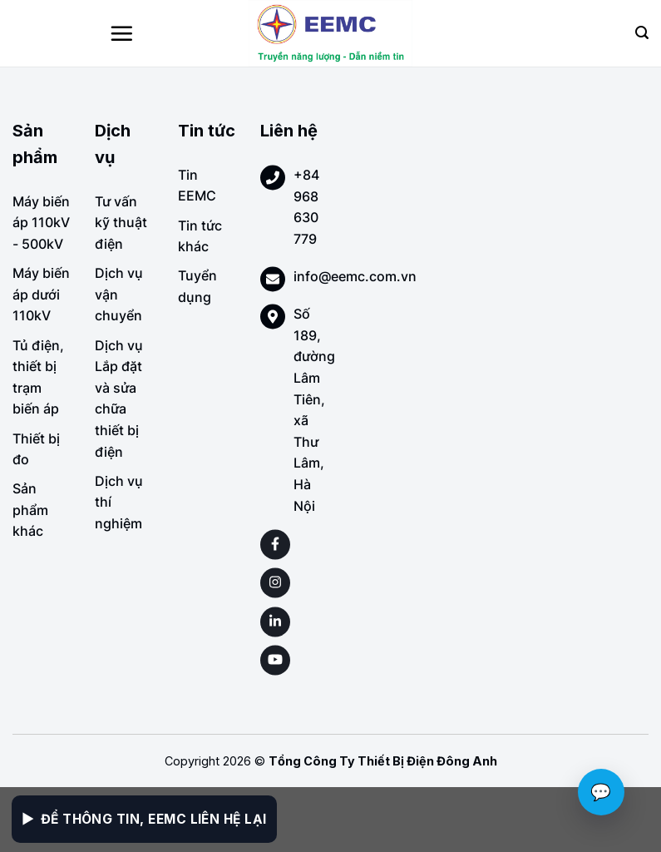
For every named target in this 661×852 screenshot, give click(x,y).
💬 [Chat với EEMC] (601, 792)
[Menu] (121, 33)
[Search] (642, 33)
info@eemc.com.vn (355, 276)
